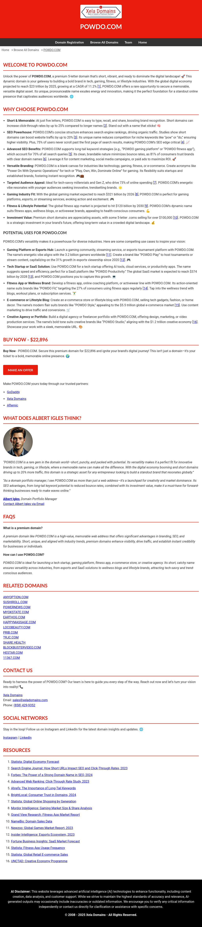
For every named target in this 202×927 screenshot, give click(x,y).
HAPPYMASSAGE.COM (19, 622)
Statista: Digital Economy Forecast (35, 762)
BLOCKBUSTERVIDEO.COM (22, 647)
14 (145, 288)
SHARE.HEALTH (14, 642)
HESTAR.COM (13, 653)
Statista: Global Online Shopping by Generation (43, 801)
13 (30, 277)
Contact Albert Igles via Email (23, 504)
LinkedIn (26, 738)
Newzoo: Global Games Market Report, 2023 (42, 828)
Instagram (10, 738)
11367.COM (11, 658)
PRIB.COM (10, 632)
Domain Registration (69, 42)
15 (177, 305)
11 (108, 255)
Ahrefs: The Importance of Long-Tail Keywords (43, 788)
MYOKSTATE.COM (16, 612)
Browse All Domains (104, 42)
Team (128, 42)
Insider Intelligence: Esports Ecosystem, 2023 (43, 835)
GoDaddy (13, 392)
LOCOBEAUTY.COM (16, 627)
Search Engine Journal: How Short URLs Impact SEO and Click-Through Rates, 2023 (69, 768)
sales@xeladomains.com (30, 700)
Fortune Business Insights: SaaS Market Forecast (45, 841)
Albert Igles (11, 499)
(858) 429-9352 (24, 705)
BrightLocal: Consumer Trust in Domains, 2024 (43, 795)
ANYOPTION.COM (15, 597)
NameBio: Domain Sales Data (31, 821)
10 (175, 218)
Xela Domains (16, 399)
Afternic (12, 405)
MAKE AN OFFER (20, 370)
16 (195, 322)
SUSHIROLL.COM (15, 602)
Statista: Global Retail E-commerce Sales (39, 854)
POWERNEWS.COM (16, 607)
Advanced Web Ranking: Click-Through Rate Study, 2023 (50, 781)
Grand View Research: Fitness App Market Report (45, 815)
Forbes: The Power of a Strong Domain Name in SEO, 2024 (52, 775)
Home (142, 42)
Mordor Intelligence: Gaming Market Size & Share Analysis (51, 808)
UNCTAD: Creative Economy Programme (39, 861)
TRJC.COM (11, 637)
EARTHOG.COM (14, 617)
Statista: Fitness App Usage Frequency (38, 848)
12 (122, 260)
